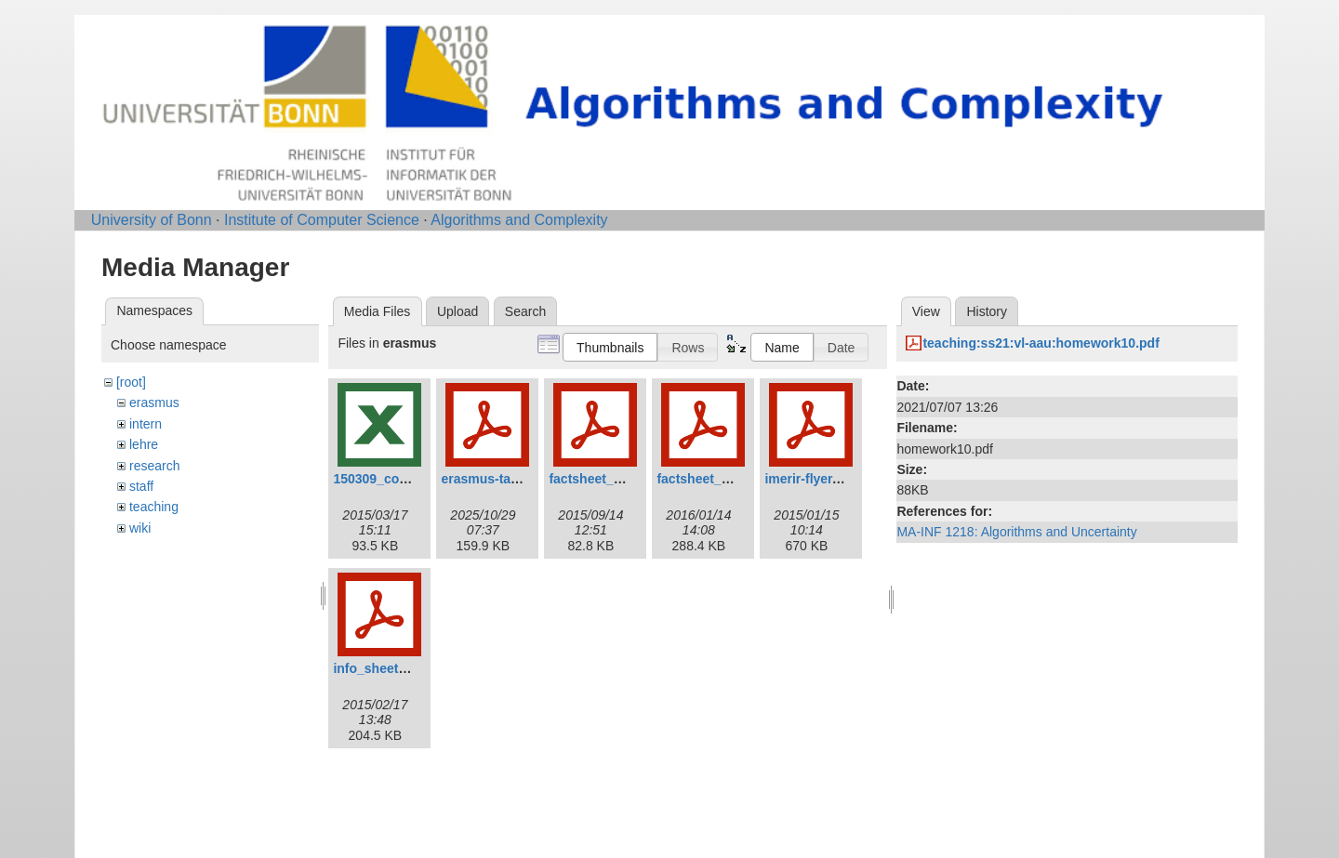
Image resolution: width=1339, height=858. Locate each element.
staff (141, 486)
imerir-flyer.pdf (809, 478)
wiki (140, 528)
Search (525, 311)
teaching (154, 506)
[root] (131, 382)
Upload (457, 311)
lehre (143, 444)
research (154, 465)
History (986, 311)
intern (145, 423)
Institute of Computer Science (321, 220)
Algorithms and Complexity (519, 220)
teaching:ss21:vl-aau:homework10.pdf (1040, 343)
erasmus (154, 402)
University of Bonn (151, 220)
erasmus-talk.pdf (493, 478)
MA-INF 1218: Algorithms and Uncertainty (1016, 531)
